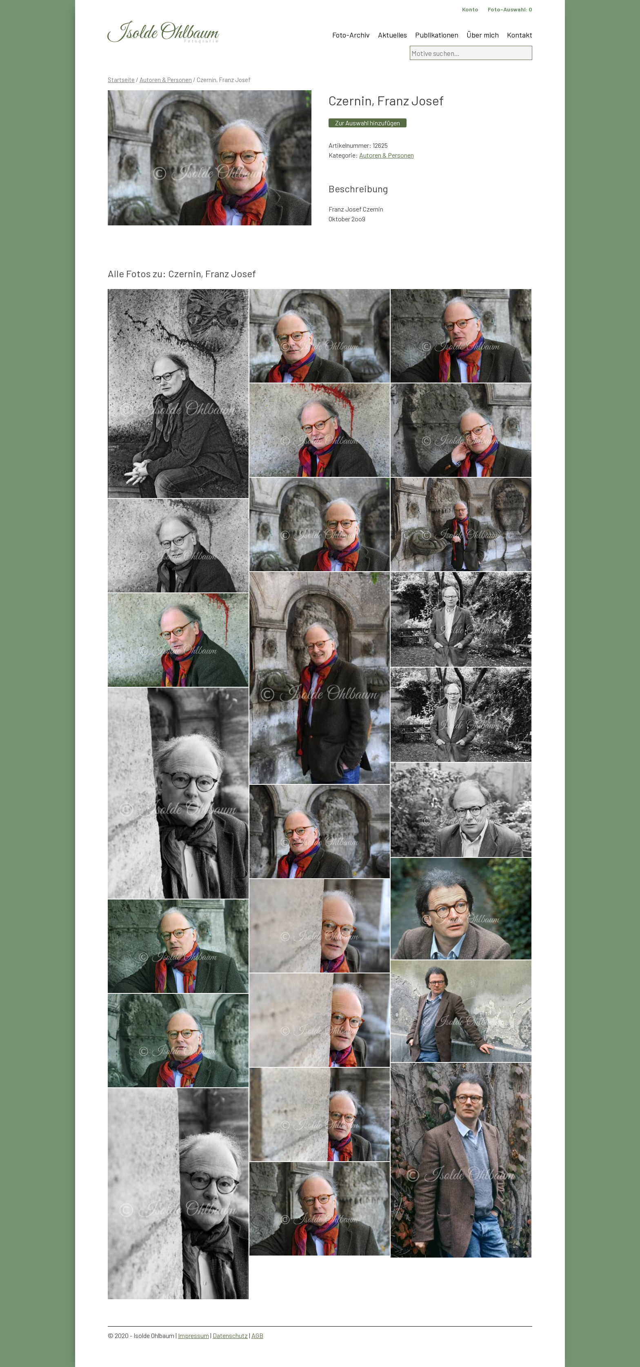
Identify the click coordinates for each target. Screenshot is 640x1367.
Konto (470, 9)
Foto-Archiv (351, 35)
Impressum (193, 1335)
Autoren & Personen (166, 79)
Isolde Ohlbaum (163, 33)
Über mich (483, 35)
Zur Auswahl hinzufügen (367, 123)
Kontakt (519, 35)
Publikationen (436, 35)
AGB (257, 1335)
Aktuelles (392, 35)
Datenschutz (230, 1335)
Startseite (121, 79)
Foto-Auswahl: (510, 9)
